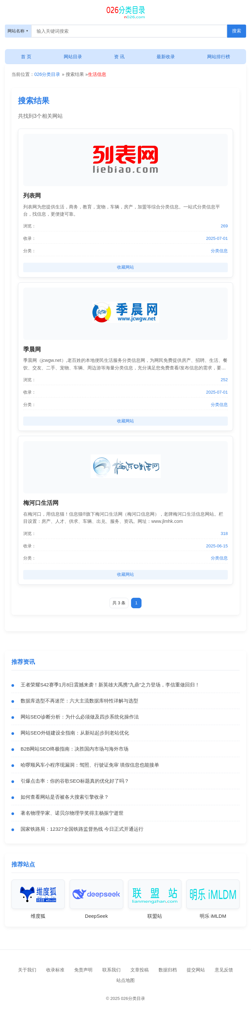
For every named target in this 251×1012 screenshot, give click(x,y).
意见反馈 (224, 969)
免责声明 (83, 969)
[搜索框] (129, 31)
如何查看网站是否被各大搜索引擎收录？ (65, 797)
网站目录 (73, 56)
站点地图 (125, 980)
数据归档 (168, 969)
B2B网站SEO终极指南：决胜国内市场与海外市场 (74, 749)
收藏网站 (125, 267)
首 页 (26, 56)
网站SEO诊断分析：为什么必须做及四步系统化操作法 (80, 716)
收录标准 (55, 969)
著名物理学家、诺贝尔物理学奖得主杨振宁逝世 (72, 813)
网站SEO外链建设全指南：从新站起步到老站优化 (75, 733)
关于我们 (27, 969)
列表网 (32, 195)
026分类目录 (47, 74)
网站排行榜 (218, 56)
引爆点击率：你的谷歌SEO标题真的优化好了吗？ (75, 781)
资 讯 (119, 56)
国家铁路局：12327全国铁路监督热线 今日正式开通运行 (82, 829)
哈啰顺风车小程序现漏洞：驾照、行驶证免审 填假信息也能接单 (90, 765)
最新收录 (166, 56)
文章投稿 (139, 969)
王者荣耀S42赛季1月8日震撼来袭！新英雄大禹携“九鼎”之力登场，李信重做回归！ (110, 684)
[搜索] (125, 11)
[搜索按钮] (236, 31)
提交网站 (196, 969)
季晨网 (32, 349)
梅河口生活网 (41, 503)
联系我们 (111, 969)
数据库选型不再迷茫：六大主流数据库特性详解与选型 (79, 700)
